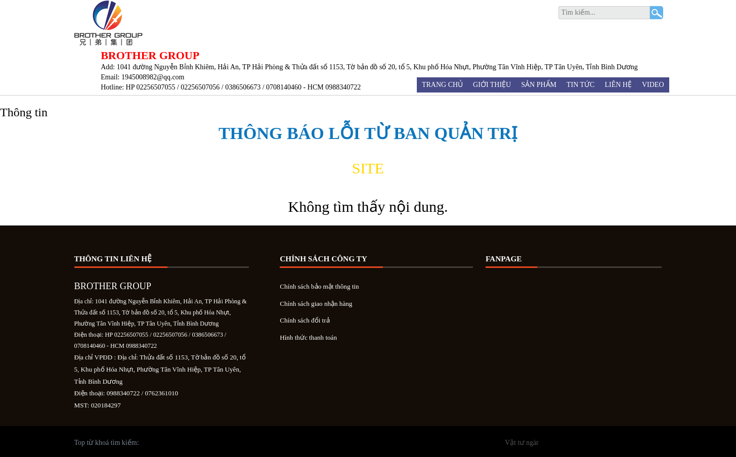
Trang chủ (442, 84)
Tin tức (580, 84)
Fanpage (504, 259)
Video (653, 84)
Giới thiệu (492, 84)
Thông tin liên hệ (113, 259)
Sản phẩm (538, 84)
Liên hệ (618, 84)
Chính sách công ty (323, 259)
